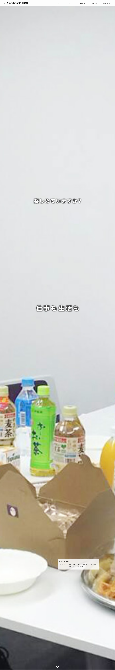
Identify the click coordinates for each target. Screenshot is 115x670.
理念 (70, 3)
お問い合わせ (106, 3)
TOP (58, 3)
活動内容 (82, 3)
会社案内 (94, 3)
